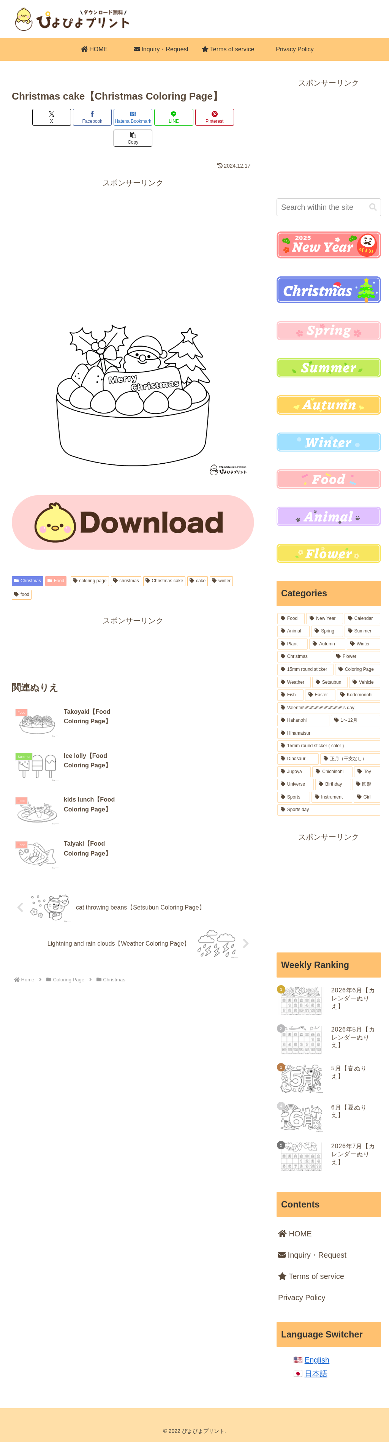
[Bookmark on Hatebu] (112, 117)
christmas (126, 560)
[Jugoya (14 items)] (294, 772)
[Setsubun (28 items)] (330, 682)
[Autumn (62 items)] (327, 644)
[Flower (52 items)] (356, 656)
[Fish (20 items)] (290, 695)
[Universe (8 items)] (295, 784)
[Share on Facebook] (71, 117)
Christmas (27, 560)
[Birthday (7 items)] (333, 784)
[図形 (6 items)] (366, 784)
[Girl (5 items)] (367, 797)
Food (55, 560)
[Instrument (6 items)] (332, 797)
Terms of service (311, 1276)
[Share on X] (31, 117)
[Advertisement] (133, 222)
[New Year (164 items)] (324, 618)
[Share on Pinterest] (194, 117)
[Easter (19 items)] (320, 695)
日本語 (316, 1373)
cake (198, 560)
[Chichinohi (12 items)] (332, 772)
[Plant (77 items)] (292, 644)
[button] (234, 117)
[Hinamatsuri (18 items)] (328, 733)
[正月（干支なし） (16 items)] (350, 759)
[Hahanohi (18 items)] (303, 720)
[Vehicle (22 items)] (364, 682)
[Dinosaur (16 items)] (298, 759)
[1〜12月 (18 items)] (355, 720)
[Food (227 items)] (291, 618)
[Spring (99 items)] (327, 631)
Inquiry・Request (312, 1255)
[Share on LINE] (153, 117)
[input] (329, 207)
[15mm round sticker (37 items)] (305, 669)
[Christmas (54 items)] (304, 656)
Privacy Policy (301, 1297)
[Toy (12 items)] (367, 772)
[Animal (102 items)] (293, 631)
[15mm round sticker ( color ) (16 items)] (328, 746)
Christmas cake (164, 560)
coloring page (90, 560)
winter (221, 560)
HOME (295, 1234)
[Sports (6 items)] (293, 797)
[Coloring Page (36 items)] (357, 669)
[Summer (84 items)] (362, 631)
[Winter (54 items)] (363, 644)
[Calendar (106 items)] (362, 618)
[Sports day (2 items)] (328, 810)
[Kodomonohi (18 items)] (358, 695)
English (317, 1360)
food (21, 573)
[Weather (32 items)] (294, 682)
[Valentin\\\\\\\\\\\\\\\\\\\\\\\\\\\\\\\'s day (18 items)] (328, 708)
